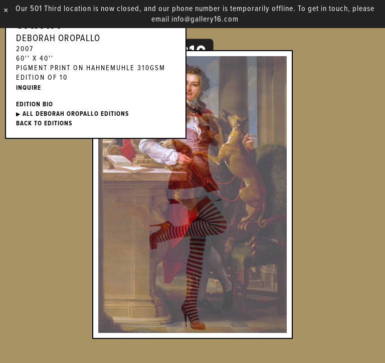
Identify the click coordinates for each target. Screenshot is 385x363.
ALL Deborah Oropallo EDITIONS (72, 114)
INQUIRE (28, 88)
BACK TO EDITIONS (44, 123)
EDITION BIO (34, 104)
